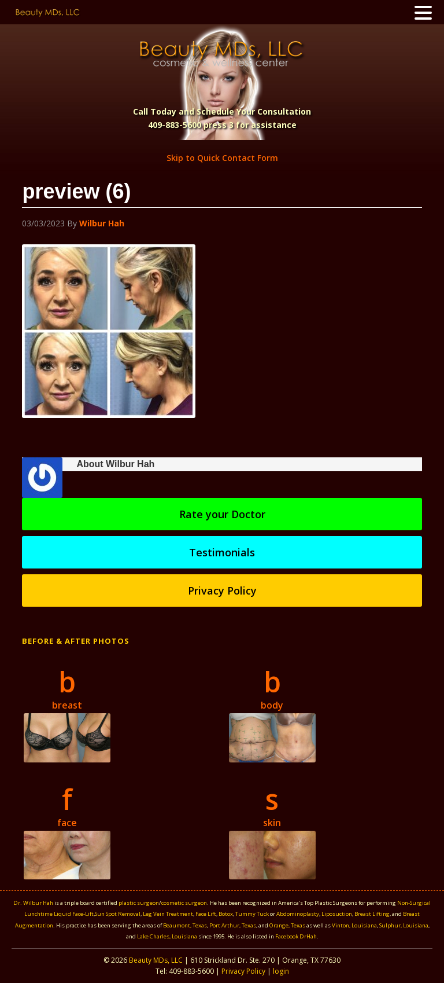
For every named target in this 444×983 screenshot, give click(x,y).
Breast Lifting (372, 914)
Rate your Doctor (222, 514)
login (281, 971)
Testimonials (222, 552)
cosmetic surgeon (184, 903)
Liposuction (336, 914)
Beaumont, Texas (185, 925)
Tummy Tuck (252, 914)
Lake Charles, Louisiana (167, 936)
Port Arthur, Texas (232, 925)
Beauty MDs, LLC (156, 960)
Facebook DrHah (296, 936)
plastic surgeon (139, 903)
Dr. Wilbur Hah (33, 903)
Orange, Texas (287, 925)
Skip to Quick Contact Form (222, 157)
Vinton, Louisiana (354, 925)
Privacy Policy (222, 590)
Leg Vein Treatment (168, 914)
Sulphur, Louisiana (403, 925)
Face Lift (205, 914)
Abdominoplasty (297, 914)
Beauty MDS (221, 53)
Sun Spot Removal (117, 914)
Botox (226, 914)
